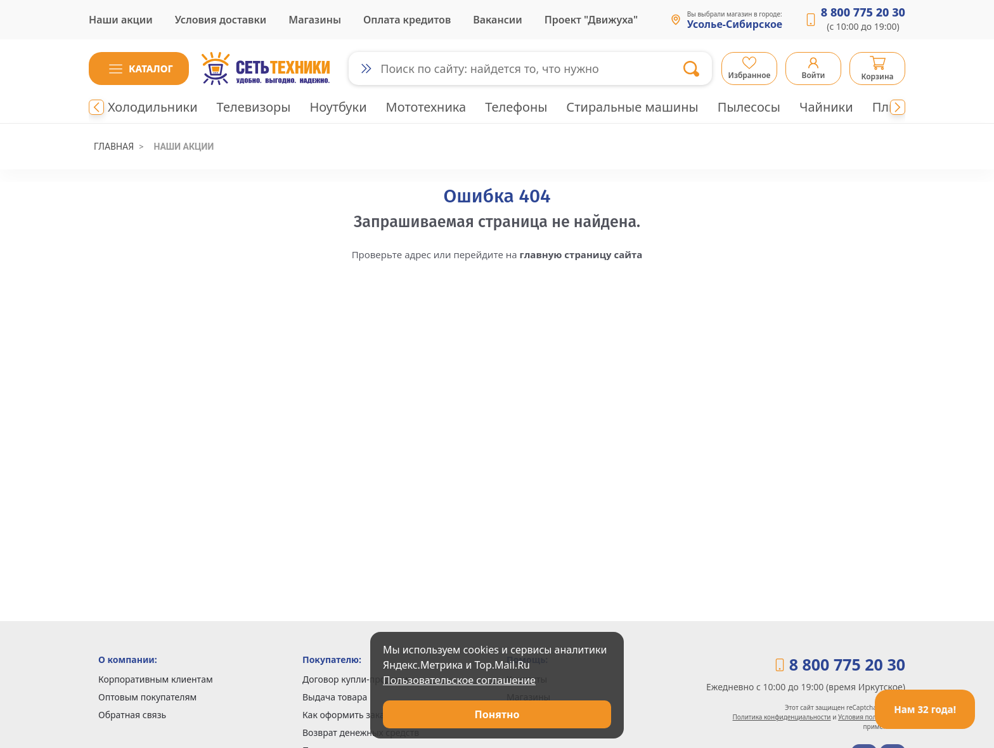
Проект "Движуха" (591, 20)
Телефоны (516, 106)
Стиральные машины (632, 106)
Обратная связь (132, 715)
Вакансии (497, 20)
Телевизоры (254, 106)
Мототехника (426, 106)
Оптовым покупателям (147, 697)
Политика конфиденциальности (782, 716)
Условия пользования (871, 716)
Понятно (497, 714)
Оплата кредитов (407, 20)
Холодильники (153, 106)
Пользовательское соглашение (459, 680)
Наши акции (121, 20)
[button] (139, 68)
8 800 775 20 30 (863, 12)
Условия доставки (221, 20)
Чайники (826, 106)
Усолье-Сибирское (734, 24)
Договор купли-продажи (355, 679)
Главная (114, 146)
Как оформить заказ (345, 715)
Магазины (314, 20)
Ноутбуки (337, 106)
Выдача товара (334, 697)
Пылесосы (749, 106)
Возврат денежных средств (360, 732)
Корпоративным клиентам (155, 679)
